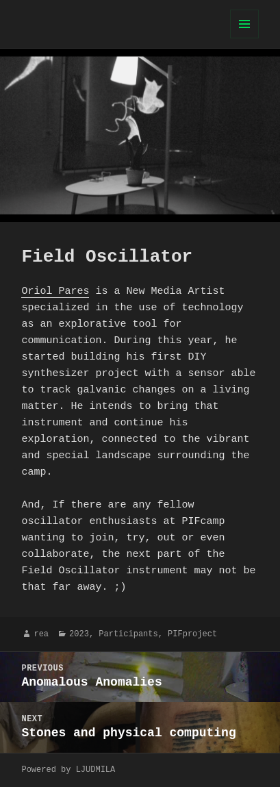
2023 (79, 634)
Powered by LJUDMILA (68, 769)
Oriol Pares (55, 292)
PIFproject (192, 634)
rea (41, 634)
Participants (128, 634)
